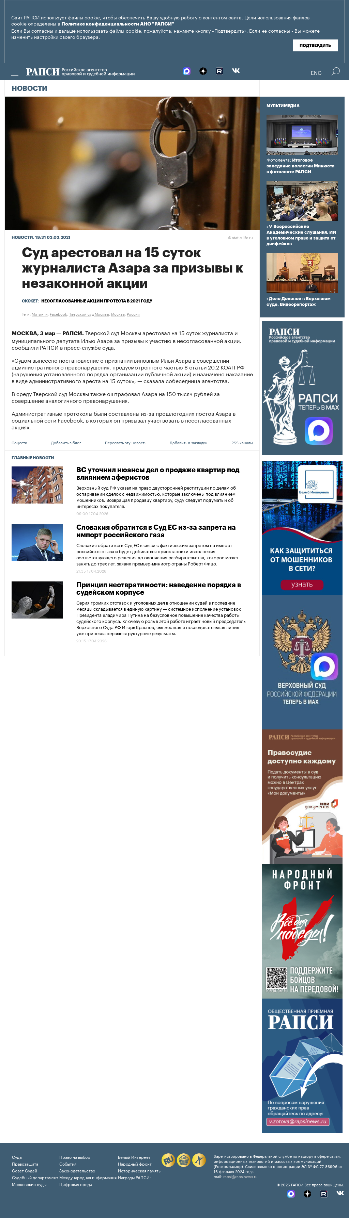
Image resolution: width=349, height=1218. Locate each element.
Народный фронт (135, 1163)
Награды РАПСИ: (134, 1177)
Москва (118, 314)
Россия (133, 314)
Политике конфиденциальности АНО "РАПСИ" (117, 24)
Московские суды (29, 1184)
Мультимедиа (283, 106)
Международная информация (88, 1177)
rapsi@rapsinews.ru (240, 1176)
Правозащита (25, 1163)
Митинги (40, 314)
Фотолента (278, 160)
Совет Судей (24, 1170)
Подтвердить (315, 46)
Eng (316, 72)
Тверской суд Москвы (89, 314)
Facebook (58, 314)
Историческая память (139, 1170)
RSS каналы (242, 442)
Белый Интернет (134, 1156)
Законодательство (77, 1170)
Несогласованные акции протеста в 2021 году (96, 301)
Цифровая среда (75, 1184)
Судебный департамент (35, 1177)
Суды (17, 1156)
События (67, 1163)
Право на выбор (74, 1156)
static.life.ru (240, 237)
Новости (29, 88)
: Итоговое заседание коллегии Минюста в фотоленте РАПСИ (301, 166)
